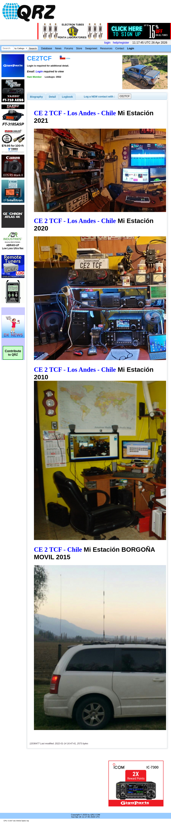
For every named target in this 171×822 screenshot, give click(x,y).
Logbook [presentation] (67, 96)
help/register (121, 42)
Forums (68, 48)
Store (79, 48)
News (58, 48)
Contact (119, 48)
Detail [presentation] (52, 96)
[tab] (36, 97)
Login (130, 48)
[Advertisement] (68, 783)
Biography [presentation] (36, 96)
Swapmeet (91, 48)
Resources (106, 48)
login (107, 42)
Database (46, 48)
